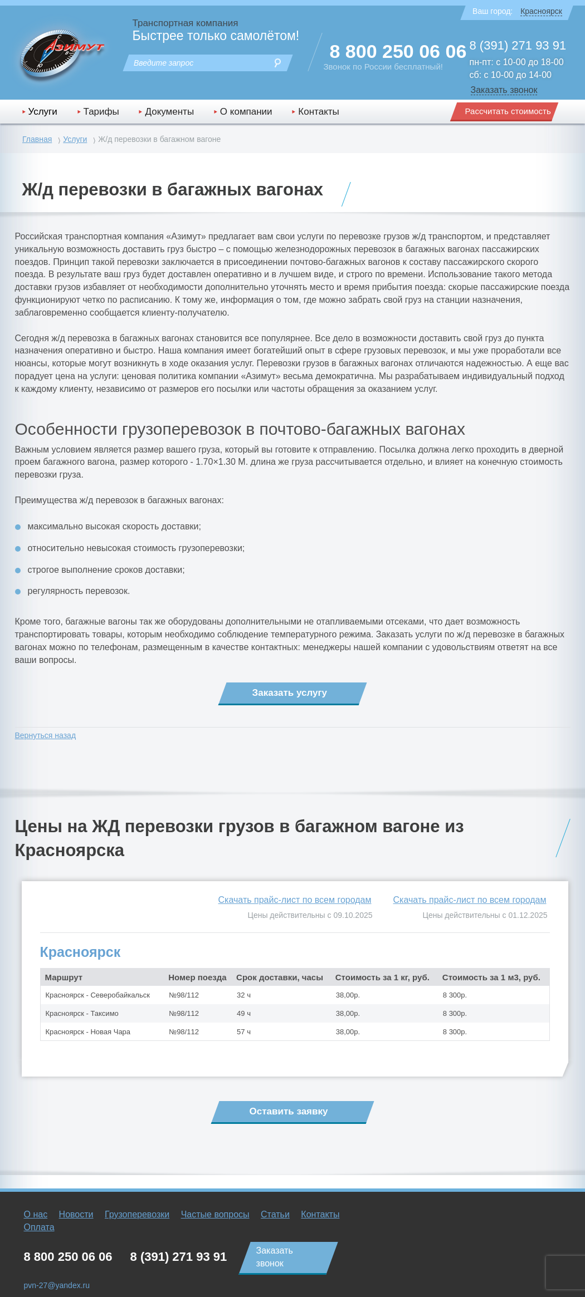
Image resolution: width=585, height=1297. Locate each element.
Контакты (318, 111)
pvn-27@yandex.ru (57, 1285)
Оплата (39, 1227)
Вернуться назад (45, 735)
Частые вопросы (215, 1214)
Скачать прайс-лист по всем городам (470, 900)
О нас (36, 1214)
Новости (76, 1214)
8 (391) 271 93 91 (518, 45)
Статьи (275, 1214)
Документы (169, 111)
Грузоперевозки (137, 1214)
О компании (246, 111)
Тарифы (101, 111)
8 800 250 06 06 (398, 51)
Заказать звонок (504, 90)
